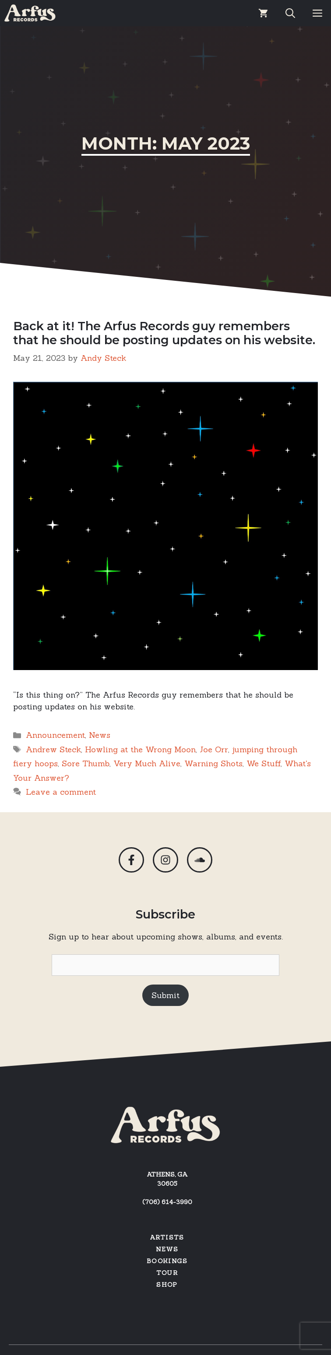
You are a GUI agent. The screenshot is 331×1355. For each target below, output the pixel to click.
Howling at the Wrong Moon (140, 749)
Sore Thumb (85, 763)
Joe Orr (214, 749)
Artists (167, 1237)
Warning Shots (213, 763)
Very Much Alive (146, 763)
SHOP (167, 1285)
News (99, 735)
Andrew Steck (53, 749)
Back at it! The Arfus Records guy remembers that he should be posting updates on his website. (164, 333)
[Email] (165, 965)
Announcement (55, 735)
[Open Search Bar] (290, 13)
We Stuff (263, 763)
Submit (165, 995)
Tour (167, 1273)
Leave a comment (61, 792)
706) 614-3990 (168, 1202)
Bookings (167, 1261)
